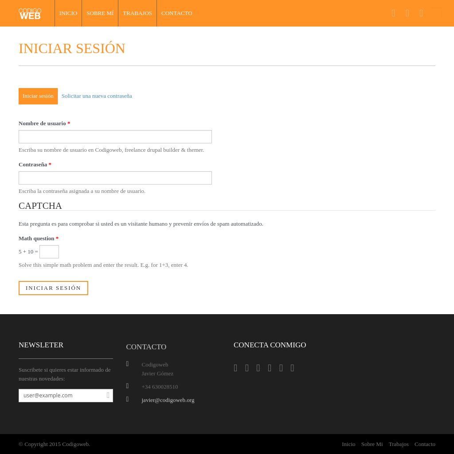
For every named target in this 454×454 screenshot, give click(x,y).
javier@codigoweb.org (168, 401)
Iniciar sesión (38, 95)
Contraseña (35, 164)
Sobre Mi (372, 444)
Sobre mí (100, 13)
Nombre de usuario (44, 123)
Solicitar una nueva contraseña (97, 95)
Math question (39, 238)
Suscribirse (106, 396)
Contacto (176, 13)
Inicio (68, 13)
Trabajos (137, 13)
